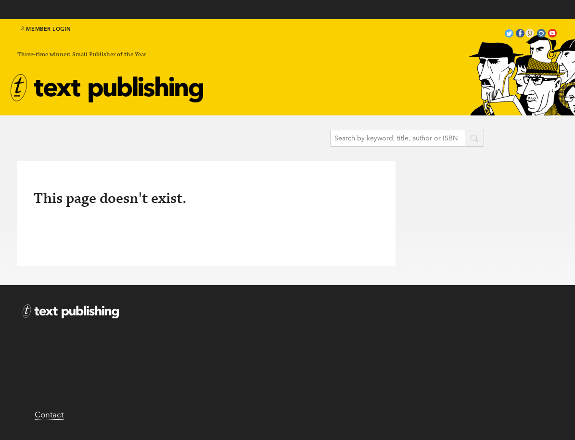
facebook (520, 34)
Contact (49, 414)
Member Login (46, 28)
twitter (509, 34)
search (474, 139)
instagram (541, 34)
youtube (552, 34)
